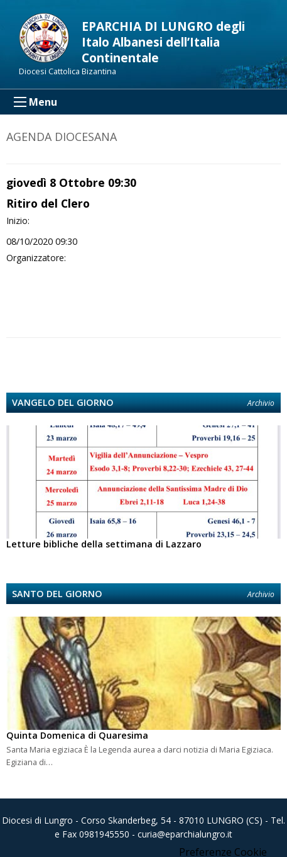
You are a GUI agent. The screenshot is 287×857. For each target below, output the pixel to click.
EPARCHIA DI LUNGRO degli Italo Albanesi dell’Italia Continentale (163, 42)
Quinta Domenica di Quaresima (77, 735)
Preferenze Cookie (223, 852)
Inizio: (18, 221)
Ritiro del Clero (48, 203)
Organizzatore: (36, 258)
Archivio (260, 403)
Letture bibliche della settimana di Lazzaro (104, 544)
